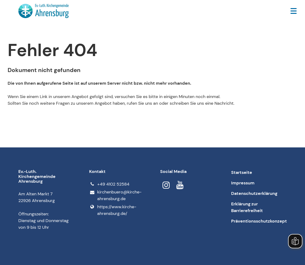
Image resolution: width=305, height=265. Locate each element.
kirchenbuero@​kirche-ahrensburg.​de (115, 195)
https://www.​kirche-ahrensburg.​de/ (112, 210)
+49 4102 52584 (109, 184)
